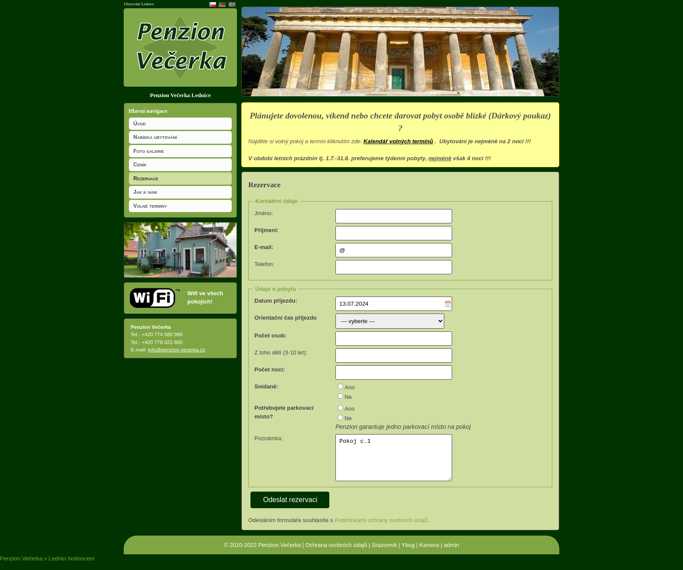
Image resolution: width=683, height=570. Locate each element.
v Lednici (55, 565)
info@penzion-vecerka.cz (176, 349)
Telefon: (264, 264)
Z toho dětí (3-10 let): (280, 352)
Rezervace (145, 178)
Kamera (429, 552)
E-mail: (263, 247)
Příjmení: (266, 230)
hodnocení (81, 565)
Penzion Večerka (279, 552)
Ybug (408, 552)
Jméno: (263, 213)
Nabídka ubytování (155, 137)
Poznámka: (268, 438)
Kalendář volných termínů (398, 141)
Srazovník (384, 552)
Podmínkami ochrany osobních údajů (381, 527)
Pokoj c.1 (393, 461)
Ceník (139, 165)
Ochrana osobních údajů (336, 552)
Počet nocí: (269, 369)
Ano (350, 387)
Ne (348, 397)
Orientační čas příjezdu (285, 317)
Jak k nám (145, 192)
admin (451, 552)
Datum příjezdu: (275, 300)
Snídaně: (266, 386)
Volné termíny (150, 206)
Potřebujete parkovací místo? (284, 412)
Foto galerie (148, 151)
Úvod (139, 124)
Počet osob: (270, 335)
